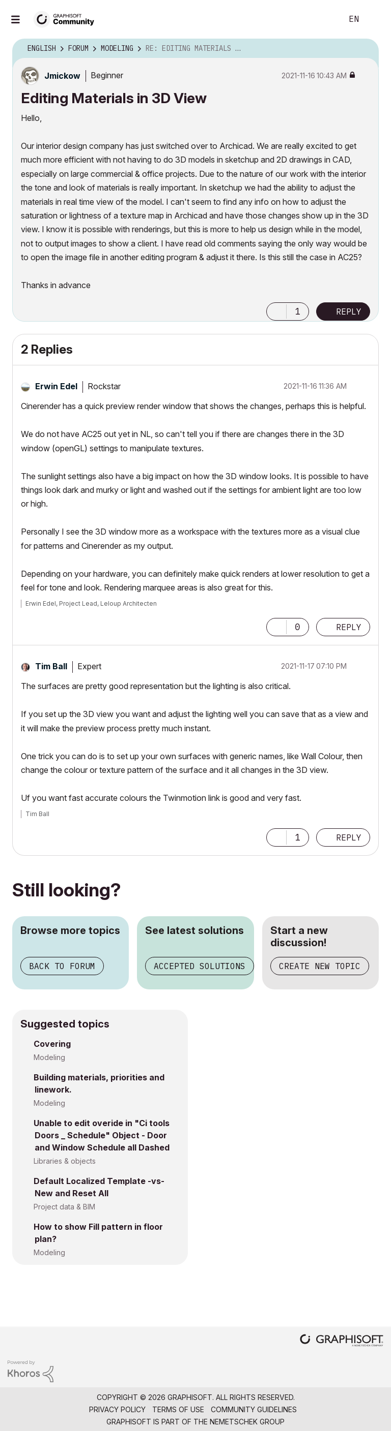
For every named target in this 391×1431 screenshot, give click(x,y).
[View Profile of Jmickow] (62, 76)
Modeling (49, 1057)
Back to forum (62, 966)
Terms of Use (178, 1409)
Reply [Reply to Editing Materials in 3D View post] (348, 311)
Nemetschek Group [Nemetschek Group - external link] (247, 1421)
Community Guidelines (254, 1409)
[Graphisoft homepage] (341, 1341)
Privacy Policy (117, 1409)
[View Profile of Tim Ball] (51, 666)
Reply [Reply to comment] (348, 627)
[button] (276, 311)
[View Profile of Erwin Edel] (56, 386)
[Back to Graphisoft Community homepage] (67, 18)
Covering (52, 1044)
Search (323, 19)
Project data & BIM (64, 1206)
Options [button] (364, 49)
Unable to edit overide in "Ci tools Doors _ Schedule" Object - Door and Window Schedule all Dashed (102, 1135)
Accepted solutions (199, 966)
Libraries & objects (65, 1161)
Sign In (374, 19)
